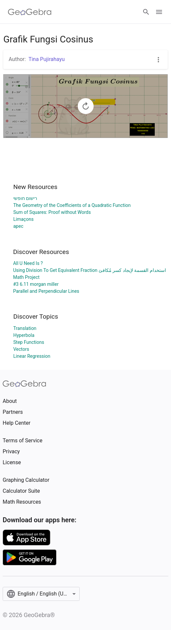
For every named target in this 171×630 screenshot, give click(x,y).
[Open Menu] (159, 12)
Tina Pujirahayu (47, 59)
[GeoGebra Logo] (29, 12)
